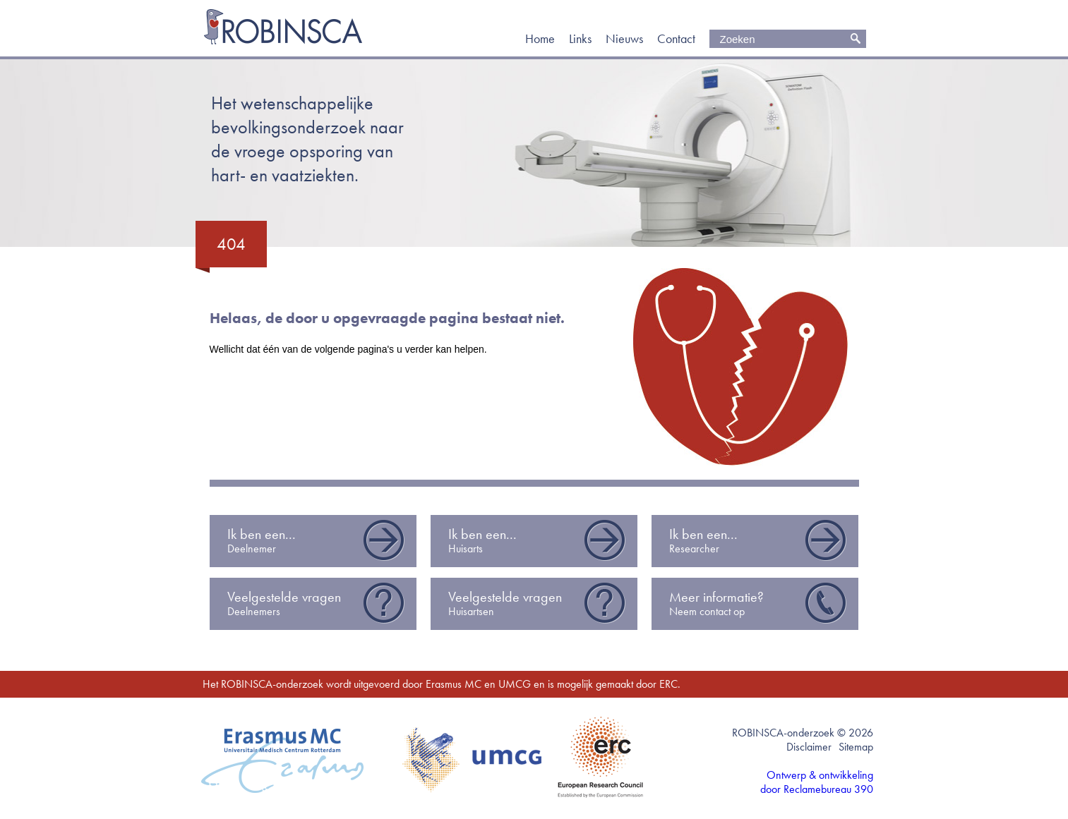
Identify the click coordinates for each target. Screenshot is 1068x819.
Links (580, 39)
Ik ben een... (316, 541)
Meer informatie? (758, 604)
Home (540, 39)
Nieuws (624, 39)
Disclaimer (809, 746)
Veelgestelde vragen (316, 604)
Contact (676, 39)
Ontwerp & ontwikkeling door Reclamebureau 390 (816, 782)
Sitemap (856, 746)
